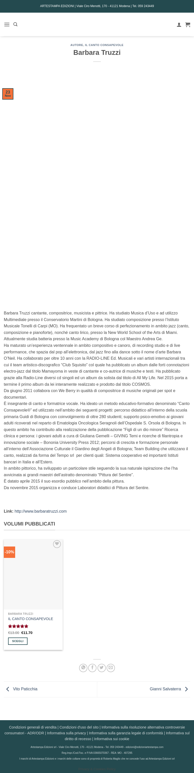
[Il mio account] (179, 24)
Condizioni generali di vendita (33, 727)
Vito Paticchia (20, 689)
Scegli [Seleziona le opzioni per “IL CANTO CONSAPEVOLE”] (17, 641)
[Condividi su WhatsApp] (83, 668)
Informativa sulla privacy (66, 733)
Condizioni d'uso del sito (79, 727)
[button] (7, 24)
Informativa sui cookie (111, 739)
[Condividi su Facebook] (92, 668)
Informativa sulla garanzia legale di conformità (126, 733)
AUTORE (76, 45)
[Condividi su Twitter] (102, 668)
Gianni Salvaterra (170, 689)
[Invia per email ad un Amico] (111, 668)
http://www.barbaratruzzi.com (41, 511)
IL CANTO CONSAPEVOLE (30, 619)
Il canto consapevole (104, 45)
